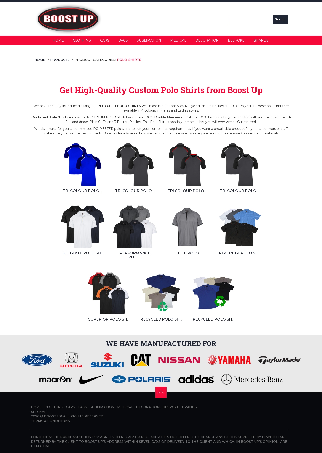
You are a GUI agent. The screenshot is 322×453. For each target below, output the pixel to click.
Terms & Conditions (50, 421)
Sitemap (39, 412)
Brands (261, 40)
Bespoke (236, 40)
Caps (104, 40)
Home (58, 40)
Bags (123, 40)
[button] (161, 392)
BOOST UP (53, 416)
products (60, 60)
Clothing (82, 40)
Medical (178, 40)
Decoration (207, 40)
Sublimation (149, 40)
